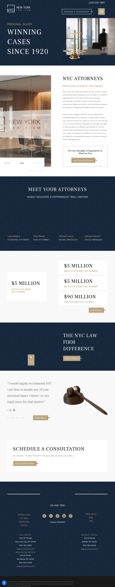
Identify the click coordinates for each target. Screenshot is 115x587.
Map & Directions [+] (25, 549)
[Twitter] (51, 516)
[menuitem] (24, 514)
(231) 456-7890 (97, 3)
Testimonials (24, 522)
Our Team (24, 518)
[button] (4, 582)
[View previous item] (8, 418)
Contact (24, 525)
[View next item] (22, 418)
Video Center (91, 514)
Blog (91, 517)
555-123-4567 (25, 545)
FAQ (91, 521)
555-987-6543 (89, 545)
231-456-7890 (57, 505)
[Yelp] (57, 516)
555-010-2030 (25, 562)
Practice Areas (24, 514)
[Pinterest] (70, 516)
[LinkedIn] (64, 516)
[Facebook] (44, 516)
